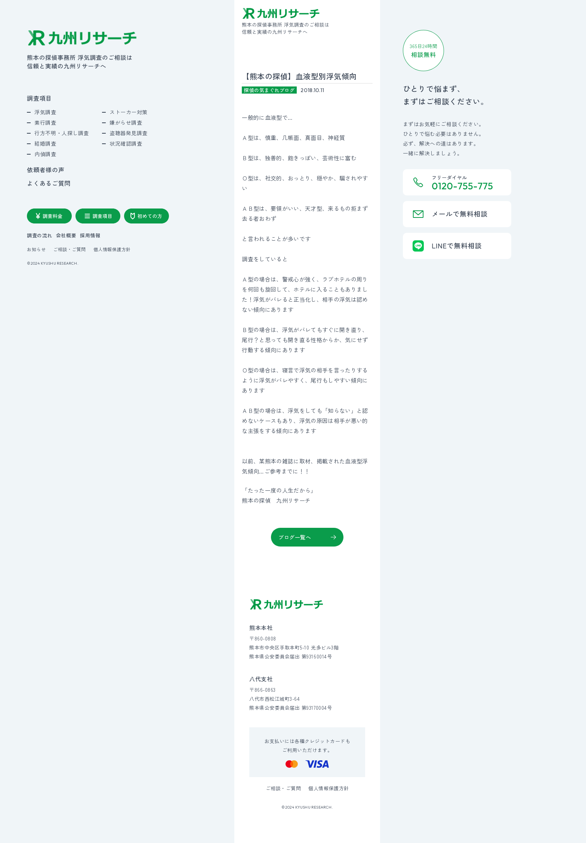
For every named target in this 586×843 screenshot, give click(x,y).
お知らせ (36, 249)
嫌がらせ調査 (126, 122)
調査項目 (39, 98)
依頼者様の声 (45, 170)
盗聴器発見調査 (129, 133)
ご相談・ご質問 (69, 249)
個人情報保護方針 (112, 249)
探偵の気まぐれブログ (269, 90)
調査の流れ (39, 235)
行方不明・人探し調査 (61, 133)
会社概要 (66, 235)
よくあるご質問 (48, 183)
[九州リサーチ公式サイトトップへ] (286, 604)
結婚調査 (45, 143)
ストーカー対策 (129, 112)
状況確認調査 (126, 143)
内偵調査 (45, 154)
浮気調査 (45, 112)
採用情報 (90, 235)
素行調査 (45, 122)
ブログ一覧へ (294, 537)
